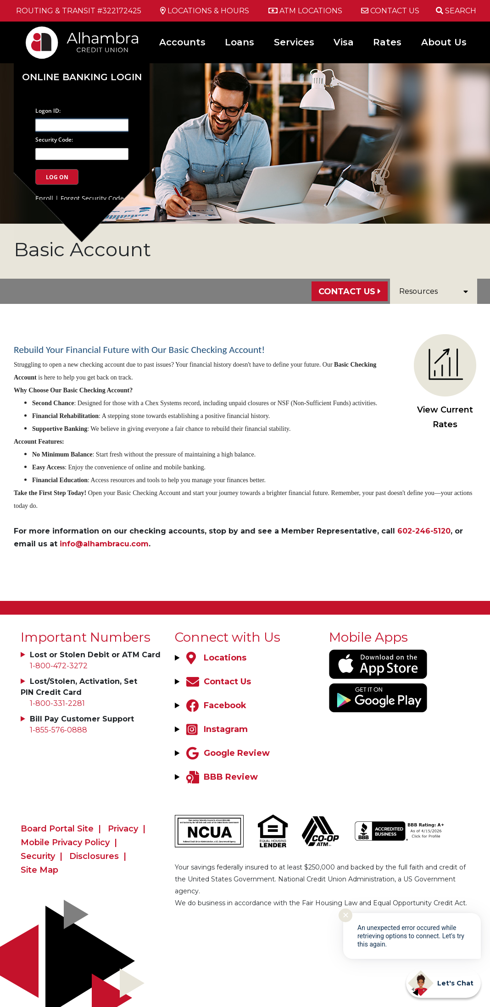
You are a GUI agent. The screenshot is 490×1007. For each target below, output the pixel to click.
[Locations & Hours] (204, 11)
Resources (433, 291)
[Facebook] (215, 705)
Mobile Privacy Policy (65, 842)
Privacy (123, 829)
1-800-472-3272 (59, 665)
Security (38, 856)
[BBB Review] (221, 777)
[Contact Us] (390, 11)
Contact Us (346, 291)
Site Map (39, 870)
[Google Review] (227, 753)
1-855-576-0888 (58, 730)
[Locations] (215, 658)
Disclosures (94, 856)
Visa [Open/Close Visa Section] (344, 42)
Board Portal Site (57, 829)
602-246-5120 (424, 531)
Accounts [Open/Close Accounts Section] (182, 42)
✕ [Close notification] (345, 915)
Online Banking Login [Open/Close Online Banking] (82, 77)
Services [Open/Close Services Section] (294, 42)
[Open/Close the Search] (456, 11)
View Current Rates (445, 381)
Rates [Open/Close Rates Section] (387, 42)
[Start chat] (443, 983)
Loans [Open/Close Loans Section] (239, 42)
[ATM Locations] (305, 11)
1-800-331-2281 (57, 703)
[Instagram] (216, 729)
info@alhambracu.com (104, 543)
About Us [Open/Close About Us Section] (444, 42)
